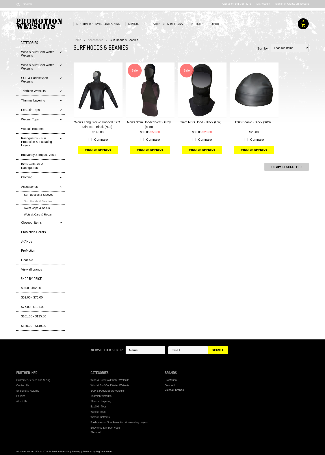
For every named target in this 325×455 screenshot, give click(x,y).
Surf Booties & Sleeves (38, 194)
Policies (197, 24)
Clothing (26, 177)
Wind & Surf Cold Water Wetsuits (37, 53)
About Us (218, 24)
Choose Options (98, 150)
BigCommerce (104, 451)
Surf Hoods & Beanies (38, 201)
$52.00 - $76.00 (32, 297)
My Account (263, 3)
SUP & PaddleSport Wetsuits (34, 79)
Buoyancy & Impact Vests (38, 155)
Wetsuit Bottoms (32, 129)
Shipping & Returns (168, 24)
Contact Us (136, 24)
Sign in (279, 3)
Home (77, 40)
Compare (101, 139)
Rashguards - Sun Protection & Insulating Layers (36, 141)
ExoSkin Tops (30, 110)
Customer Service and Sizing (98, 24)
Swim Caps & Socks (37, 208)
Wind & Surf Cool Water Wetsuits (37, 66)
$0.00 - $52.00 (31, 288)
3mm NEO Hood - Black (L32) (200, 122)
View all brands (31, 269)
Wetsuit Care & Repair (38, 214)
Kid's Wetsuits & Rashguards (32, 165)
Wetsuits (39, 25)
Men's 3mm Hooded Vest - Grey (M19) (149, 124)
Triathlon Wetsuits (33, 91)
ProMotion (28, 250)
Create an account (298, 3)
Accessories (29, 186)
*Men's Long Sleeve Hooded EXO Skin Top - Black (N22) (97, 124)
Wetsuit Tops (30, 119)
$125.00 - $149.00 (33, 326)
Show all (96, 432)
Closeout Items (31, 222)
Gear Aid (27, 260)
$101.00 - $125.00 (33, 316)
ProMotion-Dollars (33, 232)
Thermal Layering (33, 100)
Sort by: (263, 48)
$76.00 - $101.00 (33, 307)
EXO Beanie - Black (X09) (253, 122)
